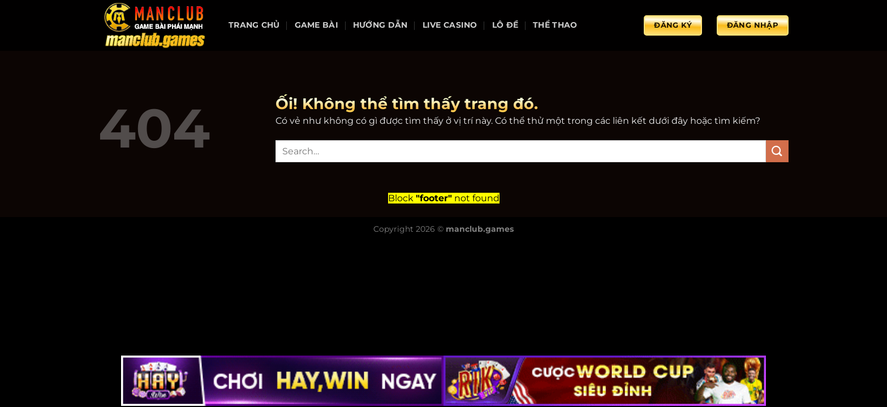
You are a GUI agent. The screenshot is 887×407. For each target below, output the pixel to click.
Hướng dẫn (380, 25)
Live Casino (450, 25)
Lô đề (505, 25)
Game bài (316, 25)
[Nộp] (777, 151)
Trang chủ (254, 25)
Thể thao (555, 25)
